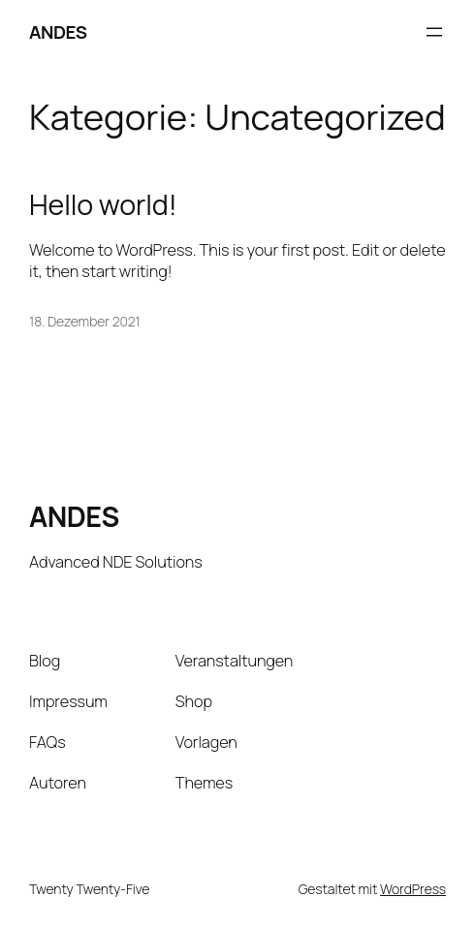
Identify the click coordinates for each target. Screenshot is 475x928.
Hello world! (103, 204)
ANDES (58, 32)
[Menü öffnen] (434, 32)
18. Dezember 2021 (85, 321)
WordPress (413, 889)
